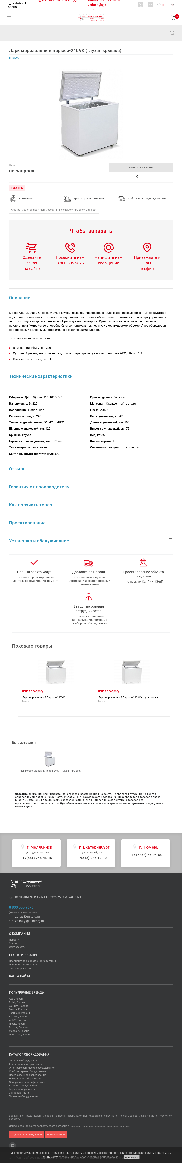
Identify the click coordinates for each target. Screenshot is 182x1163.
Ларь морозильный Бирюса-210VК (43, 697)
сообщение (108, 263)
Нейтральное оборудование (26, 1078)
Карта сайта (19, 976)
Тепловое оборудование (23, 1060)
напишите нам (56, 1134)
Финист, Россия (18, 1005)
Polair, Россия (17, 1002)
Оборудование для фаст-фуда (27, 1082)
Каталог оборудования (29, 1054)
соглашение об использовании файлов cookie (88, 1157)
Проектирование (23, 955)
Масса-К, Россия (19, 1030)
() (161, 5)
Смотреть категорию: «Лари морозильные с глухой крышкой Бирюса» (54, 209)
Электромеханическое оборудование (32, 1067)
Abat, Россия (16, 998)
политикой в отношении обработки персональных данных (99, 1126)
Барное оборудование (22, 1089)
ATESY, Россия (17, 1020)
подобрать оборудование (26, 1134)
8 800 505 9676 (70, 263)
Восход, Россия (18, 1027)
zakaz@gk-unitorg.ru (26, 921)
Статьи (13, 943)
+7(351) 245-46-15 (37, 858)
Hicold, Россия (17, 1023)
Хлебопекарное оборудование (27, 1071)
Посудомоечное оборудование (27, 1074)
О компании (19, 934)
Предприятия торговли (23, 964)
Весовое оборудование (23, 1085)
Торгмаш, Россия (19, 1012)
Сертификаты (17, 946)
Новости (14, 939)
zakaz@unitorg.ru (23, 36)
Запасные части (19, 1092)
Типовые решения (20, 968)
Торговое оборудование (23, 1096)
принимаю (131, 1157)
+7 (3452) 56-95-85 (146, 855)
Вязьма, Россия (18, 1016)
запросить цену (141, 167)
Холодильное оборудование (26, 1064)
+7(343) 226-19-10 (92, 858)
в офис (147, 268)
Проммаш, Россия (20, 1034)
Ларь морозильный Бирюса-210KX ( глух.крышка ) (129, 697)
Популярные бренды (27, 992)
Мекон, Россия (18, 1009)
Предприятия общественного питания (32, 960)
